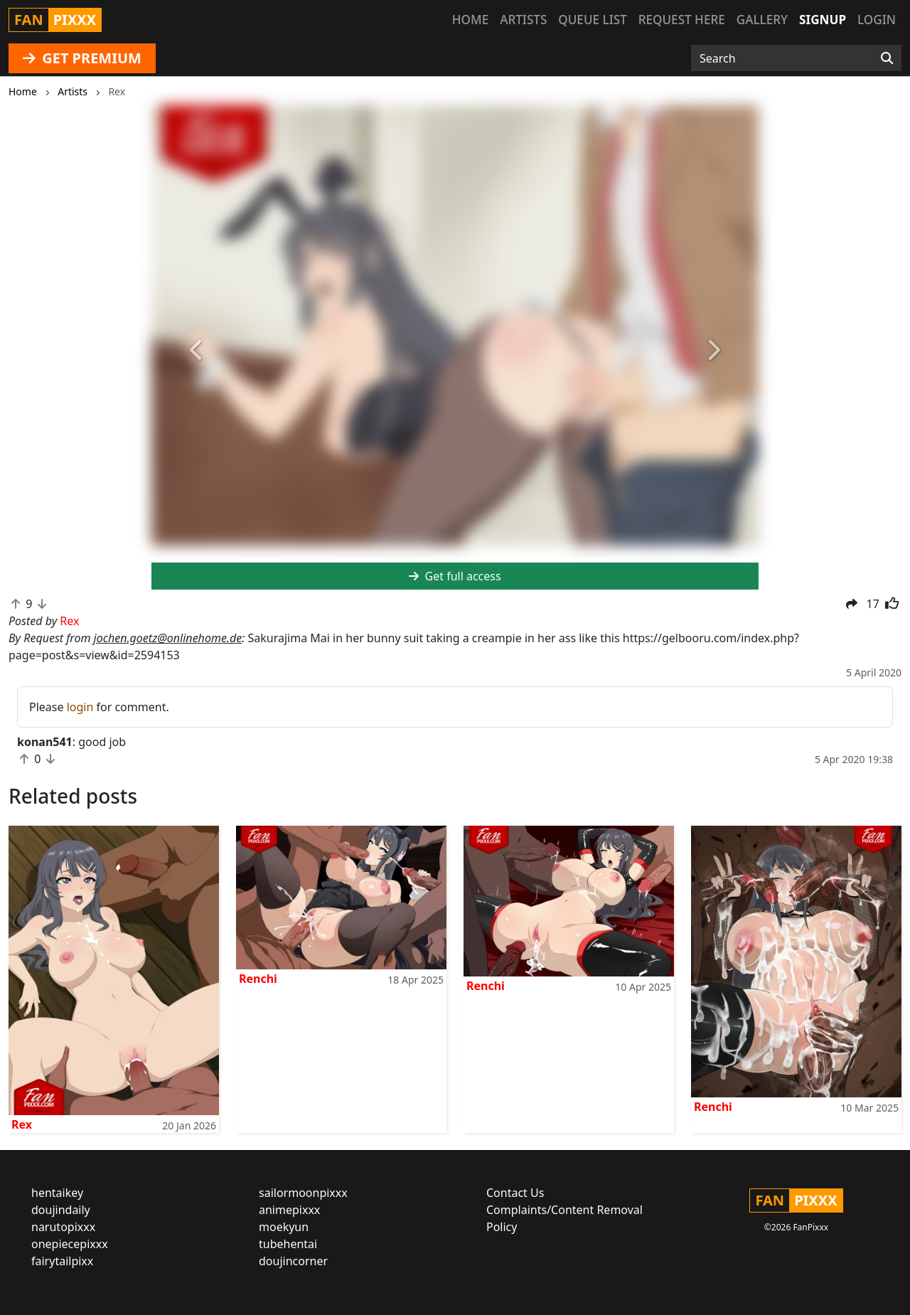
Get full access (454, 576)
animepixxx (289, 1210)
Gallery (762, 19)
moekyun (284, 1227)
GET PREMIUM (82, 58)
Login (876, 19)
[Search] (886, 58)
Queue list (592, 19)
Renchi (258, 978)
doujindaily (60, 1210)
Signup (822, 19)
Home (470, 19)
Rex (21, 1124)
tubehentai (288, 1244)
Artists (523, 19)
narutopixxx (63, 1227)
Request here (681, 19)
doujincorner (293, 1261)
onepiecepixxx (69, 1244)
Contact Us (515, 1192)
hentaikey (57, 1192)
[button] (196, 350)
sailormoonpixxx (303, 1192)
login (80, 707)
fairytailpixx (62, 1261)
